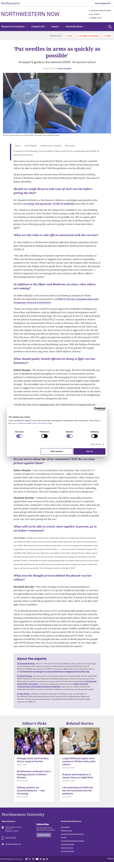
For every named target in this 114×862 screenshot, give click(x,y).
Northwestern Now (30, 14)
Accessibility (65, 827)
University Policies (67, 851)
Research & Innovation (14, 27)
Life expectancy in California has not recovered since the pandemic (77, 790)
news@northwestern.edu (13, 844)
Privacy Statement (67, 844)
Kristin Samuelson (64, 68)
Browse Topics (96, 18)
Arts (70, 35)
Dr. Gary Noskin (23, 694)
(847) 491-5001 (10, 837)
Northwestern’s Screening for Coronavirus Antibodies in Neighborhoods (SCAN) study (54, 672)
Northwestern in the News (101, 10)
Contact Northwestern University (72, 841)
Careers (63, 837)
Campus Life (39, 27)
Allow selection (57, 451)
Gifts (108, 35)
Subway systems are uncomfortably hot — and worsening (31, 790)
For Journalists (102, 3)
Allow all (89, 451)
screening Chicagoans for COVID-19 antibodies (49, 203)
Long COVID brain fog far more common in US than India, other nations (79, 761)
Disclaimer (110, 858)
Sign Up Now (43, 835)
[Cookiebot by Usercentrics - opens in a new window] (95, 409)
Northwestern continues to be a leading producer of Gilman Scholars (34, 774)
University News (75, 27)
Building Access (66, 830)
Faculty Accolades (89, 35)
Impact (56, 27)
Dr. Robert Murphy (24, 676)
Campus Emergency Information (72, 834)
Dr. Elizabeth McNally (26, 664)
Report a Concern (67, 848)
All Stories (95, 14)
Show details (96, 444)
